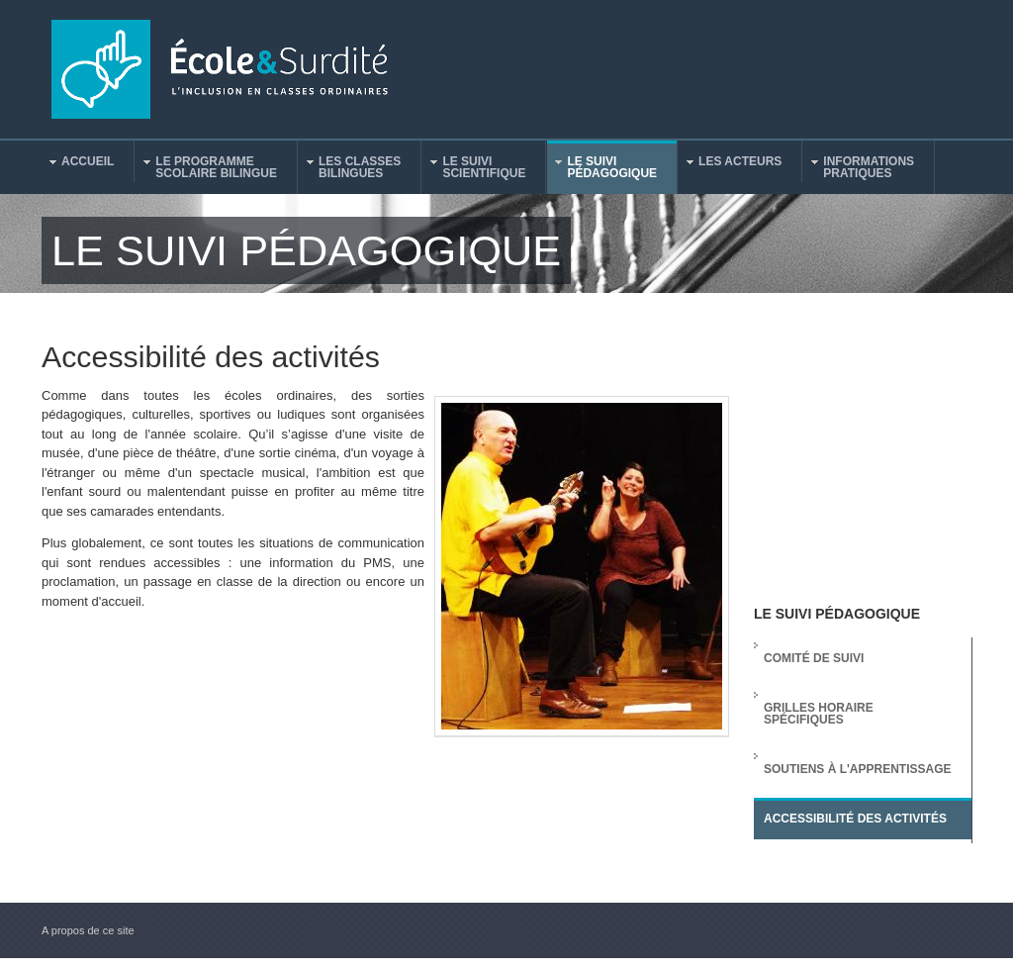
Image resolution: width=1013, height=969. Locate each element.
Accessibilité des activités (855, 818)
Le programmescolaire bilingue (206, 167)
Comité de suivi (814, 658)
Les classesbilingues (350, 167)
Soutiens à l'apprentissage (858, 769)
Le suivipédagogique (602, 167)
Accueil (78, 163)
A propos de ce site (88, 930)
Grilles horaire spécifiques (819, 714)
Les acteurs (730, 163)
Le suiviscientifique (473, 167)
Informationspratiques (858, 167)
